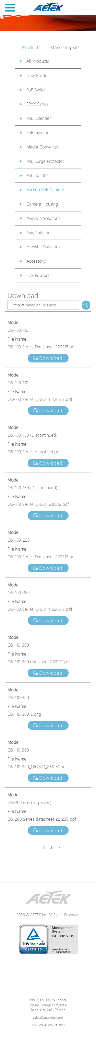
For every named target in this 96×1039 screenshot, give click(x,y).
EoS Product (37, 275)
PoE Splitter (37, 175)
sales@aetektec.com (48, 1017)
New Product (38, 75)
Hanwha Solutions (43, 246)
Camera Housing (42, 204)
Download (48, 358)
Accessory (36, 261)
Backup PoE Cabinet (45, 189)
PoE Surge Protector (45, 161)
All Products (37, 61)
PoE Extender (38, 118)
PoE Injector (37, 132)
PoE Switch (36, 89)
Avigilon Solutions (43, 218)
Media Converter (42, 146)
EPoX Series (37, 103)
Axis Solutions (39, 232)
